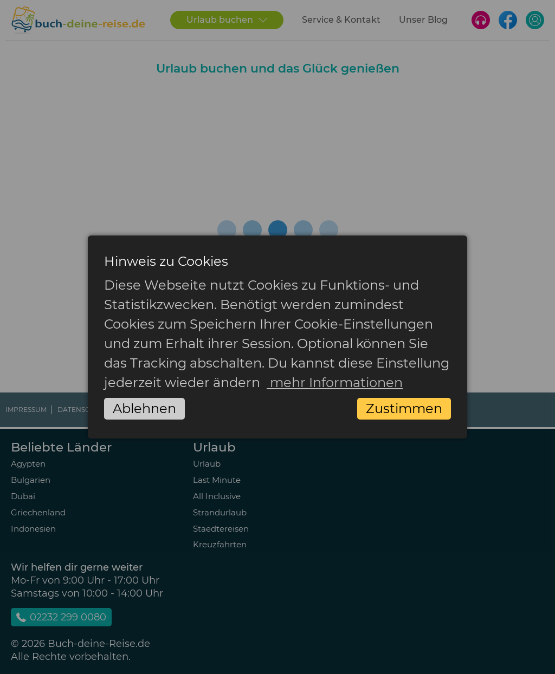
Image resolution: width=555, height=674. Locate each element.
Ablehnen (144, 408)
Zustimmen (404, 408)
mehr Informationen (335, 382)
